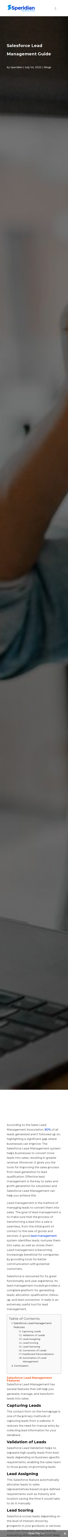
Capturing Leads (31, 1331)
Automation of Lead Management (34, 1359)
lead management (43, 1235)
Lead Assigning (31, 1339)
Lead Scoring (30, 1342)
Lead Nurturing (31, 1346)
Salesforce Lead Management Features (33, 1325)
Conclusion (21, 1365)
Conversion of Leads (34, 1350)
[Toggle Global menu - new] (55, 10)
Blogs (47, 67)
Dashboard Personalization (38, 1354)
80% (47, 1129)
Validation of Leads (34, 1335)
